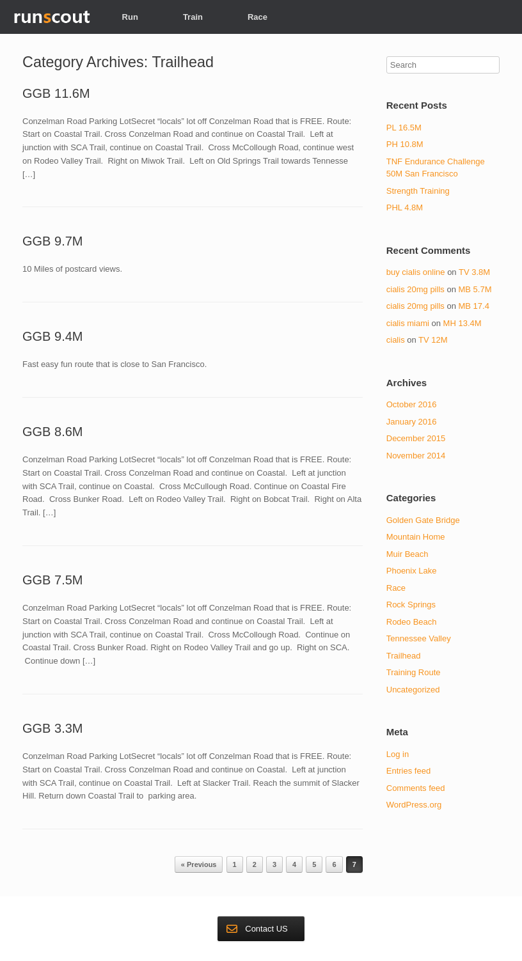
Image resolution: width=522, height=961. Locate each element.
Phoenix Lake (411, 570)
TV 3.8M (474, 272)
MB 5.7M (474, 289)
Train (193, 17)
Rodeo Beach (411, 622)
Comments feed (415, 788)
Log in (397, 754)
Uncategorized (413, 689)
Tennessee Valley (418, 638)
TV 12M (433, 340)
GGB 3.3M (52, 728)
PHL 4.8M (404, 207)
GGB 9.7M (52, 241)
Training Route (413, 672)
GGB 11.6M (56, 93)
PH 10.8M (404, 144)
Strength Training (418, 191)
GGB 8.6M (52, 432)
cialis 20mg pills (415, 289)
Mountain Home (415, 537)
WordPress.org (413, 804)
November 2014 (416, 455)
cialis (395, 340)
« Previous (199, 864)
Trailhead (403, 655)
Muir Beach (407, 554)
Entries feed (408, 771)
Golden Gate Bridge (423, 520)
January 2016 (411, 421)
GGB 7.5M (52, 580)
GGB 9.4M (52, 336)
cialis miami (407, 323)
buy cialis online (415, 272)
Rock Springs (411, 604)
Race (257, 17)
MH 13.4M (462, 323)
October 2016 (411, 404)
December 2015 (416, 438)
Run (130, 17)
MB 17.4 (473, 306)
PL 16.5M (404, 127)
